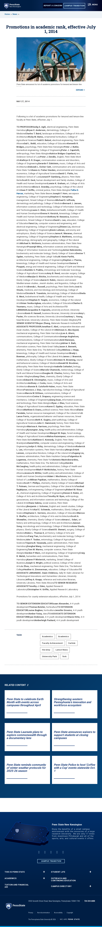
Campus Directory (61, 886)
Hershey (46, 650)
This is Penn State (15, 872)
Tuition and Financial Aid (17, 886)
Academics (47, 636)
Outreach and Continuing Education (63, 879)
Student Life (58, 872)
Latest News (62, 650)
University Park (49, 656)
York (64, 656)
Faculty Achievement (52, 643)
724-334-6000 (89, 901)
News (15, 14)
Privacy (30, 913)
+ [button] (44, 872)
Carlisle (72, 643)
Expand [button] (79, 90)
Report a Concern (53, 5)
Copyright (70, 913)
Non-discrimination (43, 913)
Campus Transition (74, 6)
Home (7, 14)
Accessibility (58, 913)
